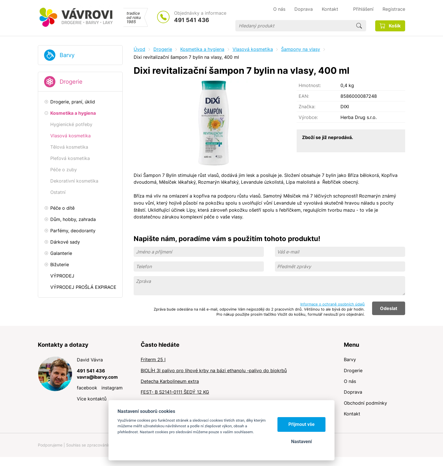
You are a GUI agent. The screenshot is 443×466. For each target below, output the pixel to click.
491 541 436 (191, 20)
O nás (350, 381)
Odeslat (388, 308)
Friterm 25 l (153, 359)
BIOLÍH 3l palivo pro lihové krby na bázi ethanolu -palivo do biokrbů (214, 370)
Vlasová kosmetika (253, 49)
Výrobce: (308, 117)
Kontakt (352, 414)
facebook (87, 388)
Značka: (307, 106)
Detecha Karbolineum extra (170, 381)
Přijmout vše (301, 424)
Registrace (394, 9)
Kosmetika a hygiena (202, 49)
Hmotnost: (310, 85)
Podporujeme (50, 445)
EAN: (304, 96)
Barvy (67, 55)
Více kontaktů (92, 399)
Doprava (353, 392)
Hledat (359, 25)
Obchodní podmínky (365, 403)
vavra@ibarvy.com (97, 377)
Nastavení (301, 441)
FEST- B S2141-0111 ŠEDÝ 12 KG (175, 392)
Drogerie (71, 81)
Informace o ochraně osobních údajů (332, 304)
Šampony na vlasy (300, 49)
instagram (112, 388)
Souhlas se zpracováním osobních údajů (103, 445)
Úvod (139, 49)
